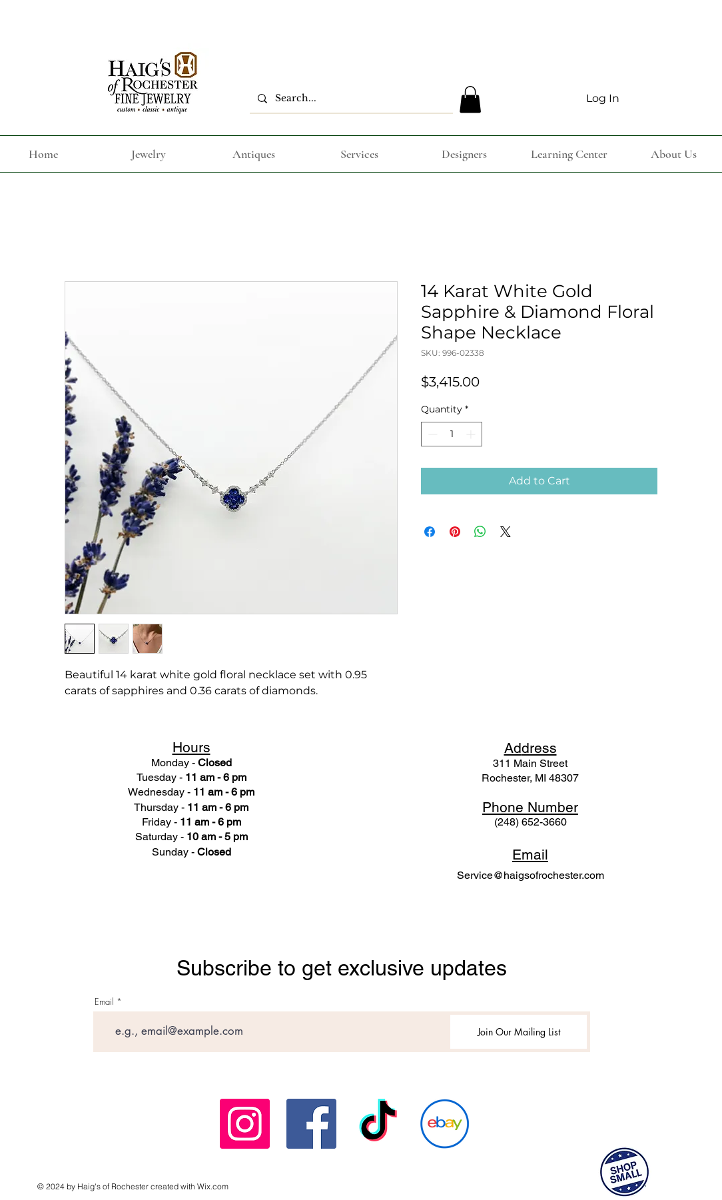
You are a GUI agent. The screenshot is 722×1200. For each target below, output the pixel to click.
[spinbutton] (452, 434)
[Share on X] (506, 532)
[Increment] (472, 434)
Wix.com (212, 1186)
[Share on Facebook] (430, 532)
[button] (470, 99)
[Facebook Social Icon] (311, 1124)
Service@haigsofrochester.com (530, 875)
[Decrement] (431, 434)
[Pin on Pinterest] (455, 532)
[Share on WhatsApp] (480, 532)
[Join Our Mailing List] (518, 1031)
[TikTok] (378, 1124)
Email (104, 1001)
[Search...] (350, 98)
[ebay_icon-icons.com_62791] (445, 1124)
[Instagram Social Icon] (245, 1124)
